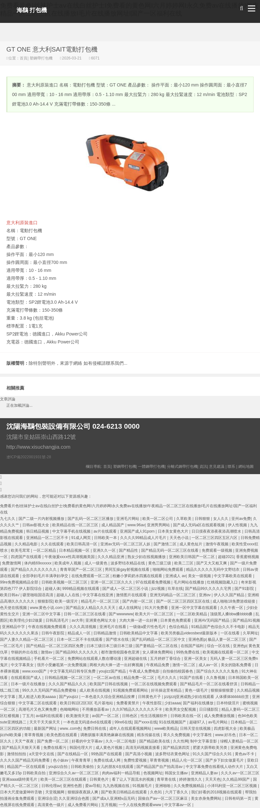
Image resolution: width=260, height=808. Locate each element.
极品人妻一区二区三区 (227, 639)
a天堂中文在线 (42, 754)
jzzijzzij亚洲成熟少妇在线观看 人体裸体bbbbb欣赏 (207, 696)
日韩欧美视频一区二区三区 (64, 582)
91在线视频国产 (173, 722)
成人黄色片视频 (109, 747)
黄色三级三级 (160, 563)
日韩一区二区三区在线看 (85, 614)
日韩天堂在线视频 (196, 728)
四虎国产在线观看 (26, 557)
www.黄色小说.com (47, 607)
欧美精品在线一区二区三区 (75, 525)
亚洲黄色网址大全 (101, 620)
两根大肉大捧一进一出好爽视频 (117, 665)
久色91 (156, 792)
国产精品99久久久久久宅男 (209, 588)
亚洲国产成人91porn (138, 531)
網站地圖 (246, 466)
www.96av (136, 525)
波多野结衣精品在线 (128, 563)
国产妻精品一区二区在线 (156, 646)
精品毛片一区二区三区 (100, 601)
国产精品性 (129, 550)
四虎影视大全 (226, 728)
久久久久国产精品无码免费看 (25, 760)
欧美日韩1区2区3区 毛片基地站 (87, 703)
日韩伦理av (51, 786)
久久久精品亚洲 (111, 557)
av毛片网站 (218, 722)
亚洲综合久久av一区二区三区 (74, 773)
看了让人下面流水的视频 (133, 779)
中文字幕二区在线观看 (38, 703)
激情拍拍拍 (17, 754)
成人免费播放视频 (219, 716)
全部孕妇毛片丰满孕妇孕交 (45, 576)
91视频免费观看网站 (131, 690)
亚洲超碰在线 (136, 658)
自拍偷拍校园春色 (178, 671)
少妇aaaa (172, 703)
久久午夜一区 (232, 607)
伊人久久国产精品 (229, 595)
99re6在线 (123, 722)
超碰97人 (197, 722)
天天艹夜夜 (25, 741)
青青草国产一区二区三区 (81, 569)
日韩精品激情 (105, 633)
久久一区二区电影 (121, 741)
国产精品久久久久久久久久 (34, 569)
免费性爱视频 (136, 760)
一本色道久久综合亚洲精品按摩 (108, 696)
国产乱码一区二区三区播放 (91, 518)
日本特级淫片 (228, 703)
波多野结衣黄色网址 (173, 754)
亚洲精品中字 (14, 627)
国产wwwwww (121, 614)
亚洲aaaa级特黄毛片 (20, 779)
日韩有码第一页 (238, 798)
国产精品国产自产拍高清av (160, 766)
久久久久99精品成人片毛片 (144, 537)
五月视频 (108, 805)
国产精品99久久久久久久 (77, 652)
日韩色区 (130, 716)
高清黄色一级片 (51, 805)
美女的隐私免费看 (236, 665)
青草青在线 (167, 779)
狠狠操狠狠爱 (223, 690)
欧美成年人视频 (68, 563)
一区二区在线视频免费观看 (154, 684)
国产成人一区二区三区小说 (125, 588)
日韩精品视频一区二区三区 (68, 677)
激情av (47, 652)
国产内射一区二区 (138, 601)
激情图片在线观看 (132, 595)
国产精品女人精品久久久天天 (91, 607)
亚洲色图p (197, 639)
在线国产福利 (193, 646)
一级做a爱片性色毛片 (148, 627)
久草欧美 (184, 518)
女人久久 (221, 518)
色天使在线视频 (14, 607)
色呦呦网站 (70, 709)
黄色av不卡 (245, 754)
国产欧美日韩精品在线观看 (124, 792)
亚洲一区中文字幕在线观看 (194, 607)
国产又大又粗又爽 (212, 563)
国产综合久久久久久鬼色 (217, 671)
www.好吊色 (226, 735)
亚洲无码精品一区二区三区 (173, 595)
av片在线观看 (105, 531)
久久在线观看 (53, 544)
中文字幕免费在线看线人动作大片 (215, 766)
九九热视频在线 (116, 786)
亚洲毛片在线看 (113, 627)
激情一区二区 (184, 665)
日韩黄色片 (100, 779)
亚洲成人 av (175, 576)
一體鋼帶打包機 (151, 466)
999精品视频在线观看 (81, 588)
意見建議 (216, 466)
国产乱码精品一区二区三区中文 (159, 639)
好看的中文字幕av (88, 741)
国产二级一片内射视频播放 (41, 518)
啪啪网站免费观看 (168, 569)
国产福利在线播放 (198, 703)
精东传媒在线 (149, 735)
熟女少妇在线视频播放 (147, 557)
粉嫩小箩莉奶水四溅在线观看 (137, 576)
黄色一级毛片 (197, 690)
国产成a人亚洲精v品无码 (114, 798)
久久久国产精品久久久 (68, 684)
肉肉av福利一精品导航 (121, 773)
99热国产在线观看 (107, 754)
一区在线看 (230, 633)
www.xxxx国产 (35, 671)
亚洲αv (205, 595)
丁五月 (28, 716)
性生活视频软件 (154, 716)
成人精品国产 (113, 525)
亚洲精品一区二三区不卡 (47, 537)
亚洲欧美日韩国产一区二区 (192, 557)
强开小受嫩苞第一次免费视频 (62, 665)
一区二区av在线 (107, 677)
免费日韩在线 (95, 728)
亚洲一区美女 (196, 658)
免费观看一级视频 (217, 550)
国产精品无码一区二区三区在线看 (170, 550)
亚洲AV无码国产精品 (212, 620)
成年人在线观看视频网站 (130, 728)
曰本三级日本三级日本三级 (110, 646)
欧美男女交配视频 (181, 709)
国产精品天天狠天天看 (21, 747)
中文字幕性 (203, 735)
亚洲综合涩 (47, 798)
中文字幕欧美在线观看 (233, 576)
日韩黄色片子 (150, 696)
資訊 (203, 466)
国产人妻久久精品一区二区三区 (27, 639)
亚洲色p (240, 646)
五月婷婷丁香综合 (166, 658)
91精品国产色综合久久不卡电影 (218, 627)
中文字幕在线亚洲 (98, 595)
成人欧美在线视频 (95, 690)
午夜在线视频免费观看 (47, 627)
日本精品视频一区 (74, 550)
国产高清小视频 (139, 754)
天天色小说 (180, 537)
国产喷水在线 (118, 639)
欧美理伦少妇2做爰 (26, 620)
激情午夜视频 (217, 544)
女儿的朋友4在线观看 (115, 766)
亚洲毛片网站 (128, 518)
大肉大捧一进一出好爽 (138, 620)
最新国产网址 (46, 728)
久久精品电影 (27, 544)
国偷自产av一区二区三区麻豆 (163, 798)
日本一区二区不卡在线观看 (80, 639)
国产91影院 (245, 588)
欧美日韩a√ (10, 595)
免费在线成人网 (107, 760)
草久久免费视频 (177, 735)
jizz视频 (158, 588)
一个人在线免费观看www (140, 805)
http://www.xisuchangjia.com (38, 447)
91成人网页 (81, 537)
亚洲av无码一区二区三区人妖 (125, 544)
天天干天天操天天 (45, 722)
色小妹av (61, 760)
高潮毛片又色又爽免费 (38, 709)
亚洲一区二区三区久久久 (112, 582)
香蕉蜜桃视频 (247, 557)
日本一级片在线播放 (28, 684)
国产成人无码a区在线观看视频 (199, 525)
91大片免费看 (157, 607)
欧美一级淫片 (67, 601)
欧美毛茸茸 (21, 550)
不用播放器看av (96, 709)
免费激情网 (12, 563)
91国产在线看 (191, 677)
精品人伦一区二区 (187, 760)
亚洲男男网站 (159, 525)
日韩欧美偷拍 (83, 766)
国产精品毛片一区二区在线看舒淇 (209, 684)
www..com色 (70, 728)
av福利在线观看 (50, 716)
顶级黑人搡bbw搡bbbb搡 (231, 614)
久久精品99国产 (236, 779)
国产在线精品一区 (73, 754)
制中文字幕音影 (204, 741)
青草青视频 (34, 735)
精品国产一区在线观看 (26, 766)
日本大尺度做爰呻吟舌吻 (21, 792)
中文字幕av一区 (178, 805)
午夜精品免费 (158, 665)
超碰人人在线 (68, 595)
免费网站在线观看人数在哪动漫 (95, 658)
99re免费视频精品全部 (19, 582)
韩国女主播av (177, 773)
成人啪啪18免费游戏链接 (234, 601)
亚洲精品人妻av (205, 773)
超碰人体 (52, 588)
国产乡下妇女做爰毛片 (225, 760)
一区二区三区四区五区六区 (214, 537)
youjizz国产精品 (113, 671)
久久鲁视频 (216, 677)
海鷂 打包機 (32, 10)
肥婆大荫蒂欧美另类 (210, 747)
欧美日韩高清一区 (82, 544)
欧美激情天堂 (78, 716)
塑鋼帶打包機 (41, 58)
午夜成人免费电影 (145, 671)
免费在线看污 (55, 747)
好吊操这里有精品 (167, 690)
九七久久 (8, 518)
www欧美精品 (166, 728)
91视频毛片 (143, 786)
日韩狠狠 (203, 518)
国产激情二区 (165, 544)
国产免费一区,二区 (53, 741)
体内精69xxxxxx (38, 563)
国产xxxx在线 (145, 722)
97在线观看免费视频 (153, 582)
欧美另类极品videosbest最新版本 (190, 633)
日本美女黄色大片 (173, 531)
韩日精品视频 (38, 531)
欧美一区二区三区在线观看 (63, 779)
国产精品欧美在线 (155, 741)
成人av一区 (209, 665)
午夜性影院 (152, 703)
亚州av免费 (241, 518)
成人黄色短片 (191, 544)
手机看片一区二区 (49, 658)
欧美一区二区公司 (158, 518)
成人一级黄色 (96, 563)
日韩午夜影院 (53, 633)
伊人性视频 (238, 525)
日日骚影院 (209, 709)
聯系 (231, 466)
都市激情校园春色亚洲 (120, 652)
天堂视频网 (55, 792)
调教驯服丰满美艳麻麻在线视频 (107, 735)
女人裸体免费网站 (158, 652)
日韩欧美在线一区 (186, 716)
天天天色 (212, 779)
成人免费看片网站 (83, 805)
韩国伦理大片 (81, 747)
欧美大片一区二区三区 (154, 614)
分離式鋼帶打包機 (182, 466)
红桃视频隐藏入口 (223, 582)
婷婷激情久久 (191, 779)
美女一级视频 (200, 576)
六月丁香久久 (177, 792)
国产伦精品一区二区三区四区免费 (55, 646)
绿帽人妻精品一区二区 (239, 741)
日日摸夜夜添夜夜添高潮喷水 (216, 531)
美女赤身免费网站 (206, 798)
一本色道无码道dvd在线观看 (87, 722)
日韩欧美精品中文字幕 (139, 633)
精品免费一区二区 (139, 677)
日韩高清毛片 (57, 620)
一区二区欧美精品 (192, 614)
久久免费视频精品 (189, 786)
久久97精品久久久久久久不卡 (137, 709)
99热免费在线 (188, 652)
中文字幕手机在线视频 (71, 531)
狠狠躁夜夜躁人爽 (83, 792)
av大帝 (77, 620)
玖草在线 (175, 588)
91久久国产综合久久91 (213, 754)
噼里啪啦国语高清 (38, 595)
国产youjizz (69, 696)
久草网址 (250, 633)
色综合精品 (179, 627)
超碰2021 (226, 557)
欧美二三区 (184, 563)
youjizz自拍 (58, 766)
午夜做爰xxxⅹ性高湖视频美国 (70, 557)
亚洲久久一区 (105, 550)
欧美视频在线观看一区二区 (226, 652)
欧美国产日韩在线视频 (109, 684)
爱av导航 (93, 786)
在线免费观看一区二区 (91, 576)
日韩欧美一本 (106, 537)
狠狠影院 (45, 601)
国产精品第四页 (177, 747)
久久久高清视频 (83, 627)
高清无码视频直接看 (143, 747)
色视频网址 (152, 773)
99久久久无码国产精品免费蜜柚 (49, 690)
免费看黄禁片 (128, 703)
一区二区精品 (45, 550)
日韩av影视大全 (36, 525)
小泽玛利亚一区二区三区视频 (232, 786)
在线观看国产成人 (26, 677)
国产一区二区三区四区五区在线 (183, 601)
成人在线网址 (130, 607)
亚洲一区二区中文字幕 (41, 614)
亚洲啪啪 (163, 786)
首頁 (23, 58)
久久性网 (180, 741)
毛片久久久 (167, 677)
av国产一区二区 (106, 716)
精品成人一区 (79, 633)
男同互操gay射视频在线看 (127, 569)
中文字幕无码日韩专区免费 (73, 671)
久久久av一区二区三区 (240, 773)
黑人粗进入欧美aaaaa (37, 696)
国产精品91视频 (246, 620)
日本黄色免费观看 (176, 620)
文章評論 (7, 399)
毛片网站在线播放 (189, 582)
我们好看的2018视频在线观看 (217, 792)
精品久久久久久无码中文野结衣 (213, 569)
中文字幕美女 (23, 665)
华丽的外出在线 (25, 652)
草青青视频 (160, 760)
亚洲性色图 (73, 786)
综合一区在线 (219, 646)
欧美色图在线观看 (62, 735)
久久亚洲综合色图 (74, 798)
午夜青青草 (81, 760)
